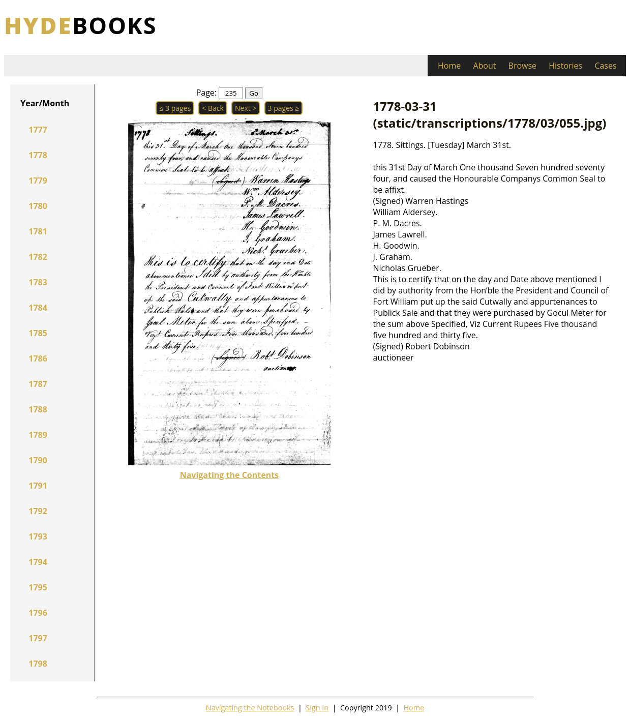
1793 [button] (37, 536)
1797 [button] (37, 638)
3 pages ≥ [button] (283, 108)
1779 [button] (37, 180)
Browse (522, 65)
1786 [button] (37, 358)
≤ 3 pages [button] (175, 108)
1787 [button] (37, 384)
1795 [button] (37, 587)
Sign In (317, 707)
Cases (605, 65)
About (484, 65)
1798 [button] (37, 663)
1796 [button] (37, 612)
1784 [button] (37, 307)
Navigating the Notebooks (250, 707)
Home (449, 65)
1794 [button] (37, 561)
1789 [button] (37, 434)
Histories (565, 65)
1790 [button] (37, 460)
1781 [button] (37, 231)
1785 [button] (37, 333)
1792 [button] (37, 511)
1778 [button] (37, 155)
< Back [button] (213, 108)
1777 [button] (37, 129)
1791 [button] (37, 485)
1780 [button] (37, 206)
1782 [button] (37, 256)
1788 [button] (37, 409)
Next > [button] (245, 108)
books (80, 25)
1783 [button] (37, 282)
